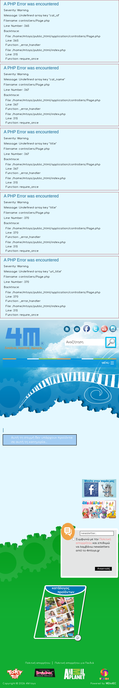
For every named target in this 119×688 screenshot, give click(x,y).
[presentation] (89, 560)
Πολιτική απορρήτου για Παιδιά (74, 663)
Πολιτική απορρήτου (38, 663)
